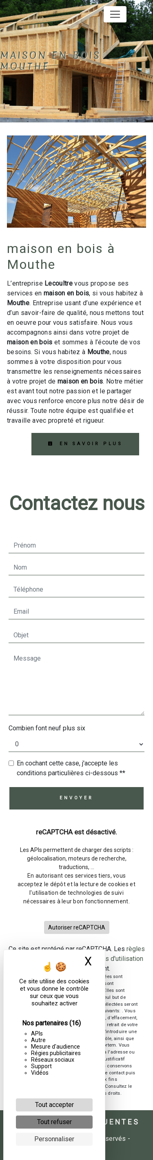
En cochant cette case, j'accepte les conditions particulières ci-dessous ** (71, 768)
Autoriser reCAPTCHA (76, 927)
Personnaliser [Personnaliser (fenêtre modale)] (54, 1139)
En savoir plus (85, 443)
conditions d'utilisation (111, 959)
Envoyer (76, 798)
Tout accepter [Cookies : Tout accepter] (54, 1105)
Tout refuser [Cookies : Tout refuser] (54, 1122)
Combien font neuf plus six (47, 728)
